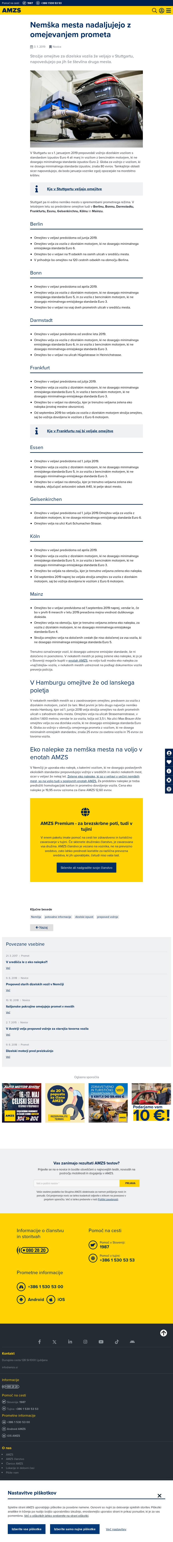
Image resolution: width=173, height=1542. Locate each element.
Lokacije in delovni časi (20, 1468)
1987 (22, 1402)
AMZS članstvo (15, 1459)
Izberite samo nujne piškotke (75, 1529)
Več (8, 968)
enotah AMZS (77, 660)
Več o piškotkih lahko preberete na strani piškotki (56, 1516)
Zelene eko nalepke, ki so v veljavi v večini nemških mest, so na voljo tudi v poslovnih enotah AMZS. (84, 778)
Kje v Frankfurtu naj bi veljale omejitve (80, 431)
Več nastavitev (116, 1529)
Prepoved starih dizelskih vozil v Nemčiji (35, 984)
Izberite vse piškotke (27, 1529)
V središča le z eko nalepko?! (26, 962)
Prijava (130, 1183)
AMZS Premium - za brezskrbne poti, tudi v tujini (86, 826)
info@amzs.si (10, 1368)
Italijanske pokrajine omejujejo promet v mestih (40, 1006)
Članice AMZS (14, 1464)
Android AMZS (16, 1429)
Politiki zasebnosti (108, 1199)
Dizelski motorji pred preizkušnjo (29, 1051)
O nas (7, 1448)
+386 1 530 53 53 (27, 1409)
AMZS (9, 1455)
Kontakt (8, 1353)
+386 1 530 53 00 (18, 1422)
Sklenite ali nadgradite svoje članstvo (86, 867)
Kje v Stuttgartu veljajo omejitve (74, 189)
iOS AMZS (13, 1436)
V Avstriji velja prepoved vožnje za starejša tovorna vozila (47, 1029)
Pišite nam (12, 1473)
